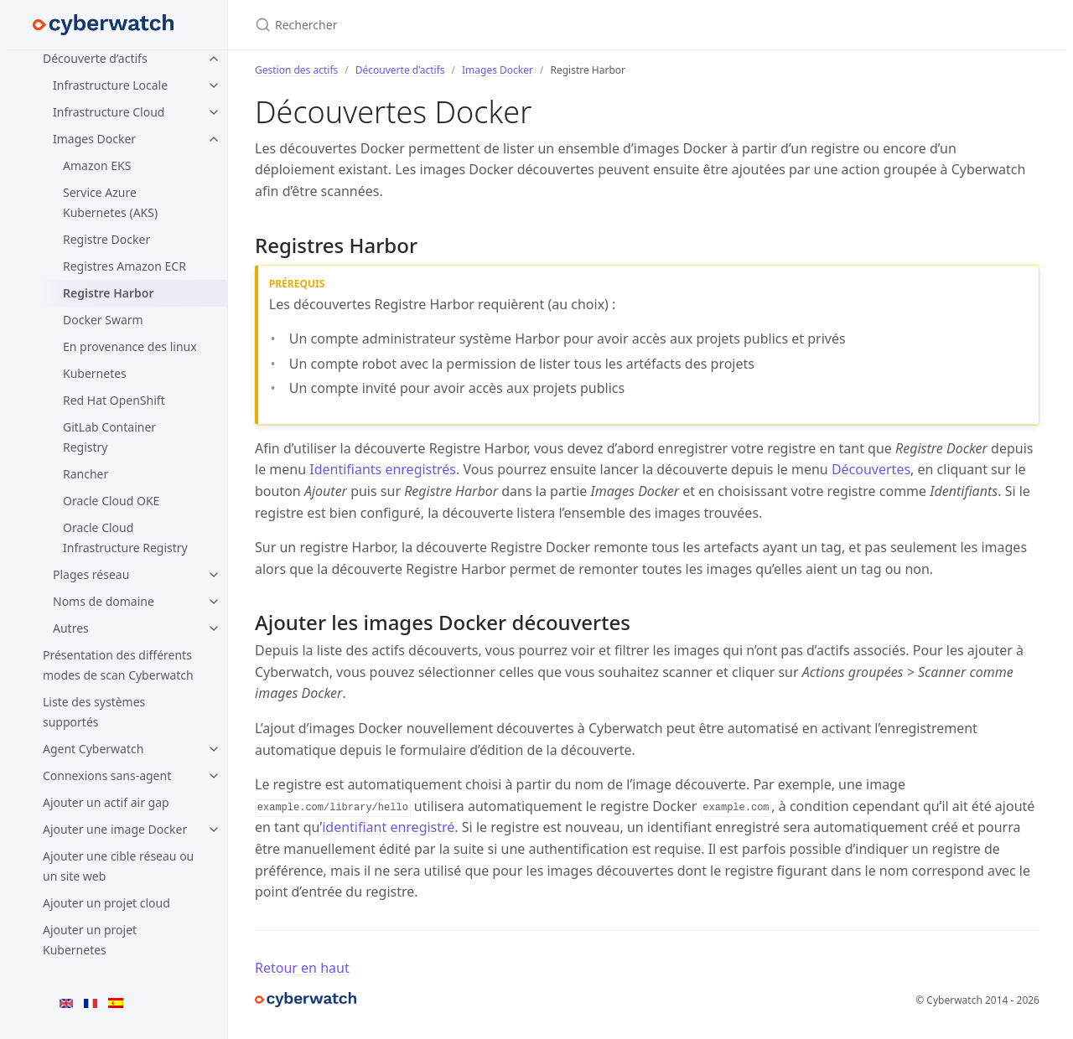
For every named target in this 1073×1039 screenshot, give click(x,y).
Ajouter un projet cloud (106, 903)
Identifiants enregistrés (382, 469)
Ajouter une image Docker (115, 829)
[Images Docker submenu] (213, 139)
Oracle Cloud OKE (111, 501)
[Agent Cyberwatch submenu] (213, 749)
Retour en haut (302, 968)
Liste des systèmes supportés (94, 712)
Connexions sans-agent (107, 775)
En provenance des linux (130, 346)
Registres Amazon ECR (124, 266)
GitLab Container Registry (109, 437)
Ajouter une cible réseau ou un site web (118, 866)
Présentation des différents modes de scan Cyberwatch (118, 665)
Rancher (85, 474)
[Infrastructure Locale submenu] (213, 85)
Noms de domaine (103, 601)
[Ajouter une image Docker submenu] (213, 829)
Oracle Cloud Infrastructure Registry (125, 538)
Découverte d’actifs (95, 58)
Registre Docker (106, 239)
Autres (71, 628)
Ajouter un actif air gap (106, 802)
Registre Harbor (108, 293)
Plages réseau (91, 574)
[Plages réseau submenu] (213, 574)
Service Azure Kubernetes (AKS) (110, 202)
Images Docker (94, 139)
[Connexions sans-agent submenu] (213, 775)
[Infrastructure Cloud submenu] (213, 112)
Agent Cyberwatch (93, 749)
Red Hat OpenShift (114, 400)
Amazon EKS (97, 165)
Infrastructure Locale (110, 85)
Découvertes (871, 469)
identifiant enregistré (388, 827)
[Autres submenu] (213, 628)
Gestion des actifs (296, 70)
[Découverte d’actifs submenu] (213, 58)
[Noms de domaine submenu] (213, 601)
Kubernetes (95, 373)
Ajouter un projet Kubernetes (90, 940)
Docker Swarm (103, 320)
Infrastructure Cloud (108, 112)
